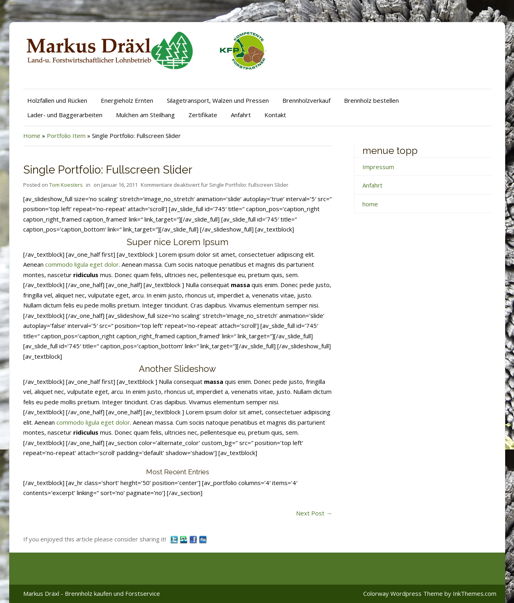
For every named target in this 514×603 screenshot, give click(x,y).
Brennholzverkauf (306, 100)
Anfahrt (241, 115)
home (370, 204)
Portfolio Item (66, 136)
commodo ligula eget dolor (82, 264)
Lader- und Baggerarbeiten (64, 115)
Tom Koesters (66, 184)
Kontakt (275, 115)
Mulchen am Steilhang (145, 115)
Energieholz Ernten (127, 100)
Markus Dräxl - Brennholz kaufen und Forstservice (91, 593)
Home (31, 136)
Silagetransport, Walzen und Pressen (218, 100)
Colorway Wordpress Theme (403, 593)
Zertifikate (202, 115)
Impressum (378, 167)
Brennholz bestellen (371, 100)
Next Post (314, 513)
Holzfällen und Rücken (57, 100)
